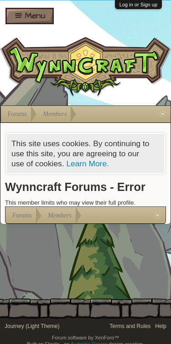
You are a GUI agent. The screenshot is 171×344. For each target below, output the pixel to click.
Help (160, 326)
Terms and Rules (129, 326)
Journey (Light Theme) (32, 326)
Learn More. (87, 163)
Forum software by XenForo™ (85, 337)
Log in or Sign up (138, 4)
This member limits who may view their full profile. (70, 202)
